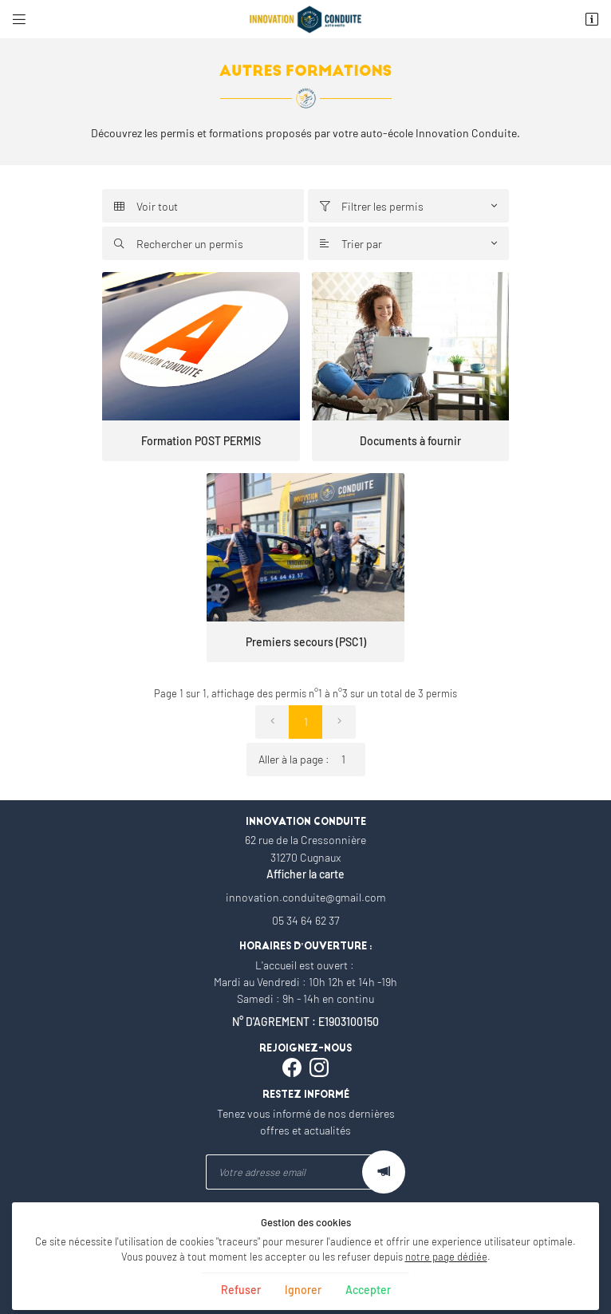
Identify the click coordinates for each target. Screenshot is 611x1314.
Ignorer (303, 1289)
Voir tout (146, 206)
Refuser (241, 1289)
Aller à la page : (311, 759)
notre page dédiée (446, 1256)
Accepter (368, 1289)
